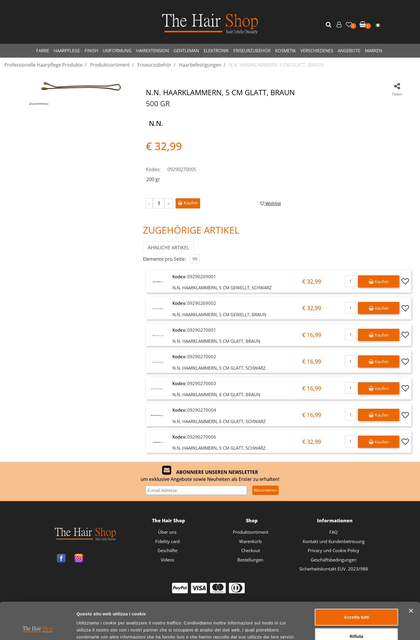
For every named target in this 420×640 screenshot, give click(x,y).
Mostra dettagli (306, 628)
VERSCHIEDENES (316, 50)
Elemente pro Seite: (164, 259)
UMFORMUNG (117, 50)
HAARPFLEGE (67, 50)
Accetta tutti (356, 582)
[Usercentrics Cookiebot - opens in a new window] (37, 628)
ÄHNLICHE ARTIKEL (168, 247)
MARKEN (373, 50)
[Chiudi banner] (411, 576)
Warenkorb (250, 541)
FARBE (42, 50)
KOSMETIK (285, 50)
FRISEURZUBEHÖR (251, 50)
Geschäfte (167, 550)
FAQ (333, 532)
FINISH (91, 50)
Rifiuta (356, 601)
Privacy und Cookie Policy (333, 550)
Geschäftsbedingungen (333, 560)
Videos (167, 560)
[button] (329, 24)
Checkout (250, 550)
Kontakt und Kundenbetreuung (334, 541)
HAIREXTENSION (152, 50)
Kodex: (153, 169)
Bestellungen (250, 560)
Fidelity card (167, 541)
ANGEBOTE (349, 50)
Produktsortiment (250, 532)
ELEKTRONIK (216, 50)
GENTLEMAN (186, 50)
